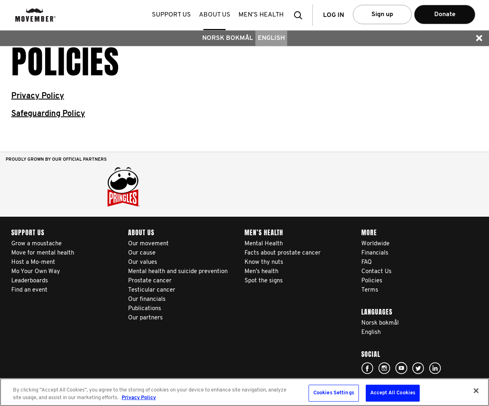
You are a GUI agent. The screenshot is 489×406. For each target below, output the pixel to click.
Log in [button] (333, 15)
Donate (445, 14)
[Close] (476, 391)
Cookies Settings (333, 393)
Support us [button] (172, 15)
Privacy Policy (37, 96)
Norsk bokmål (227, 38)
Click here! (367, 368)
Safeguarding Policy (48, 114)
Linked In (435, 368)
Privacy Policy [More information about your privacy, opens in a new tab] (139, 397)
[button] (300, 15)
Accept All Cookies (392, 393)
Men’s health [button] (261, 15)
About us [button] (215, 15)
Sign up (382, 14)
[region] (244, 392)
